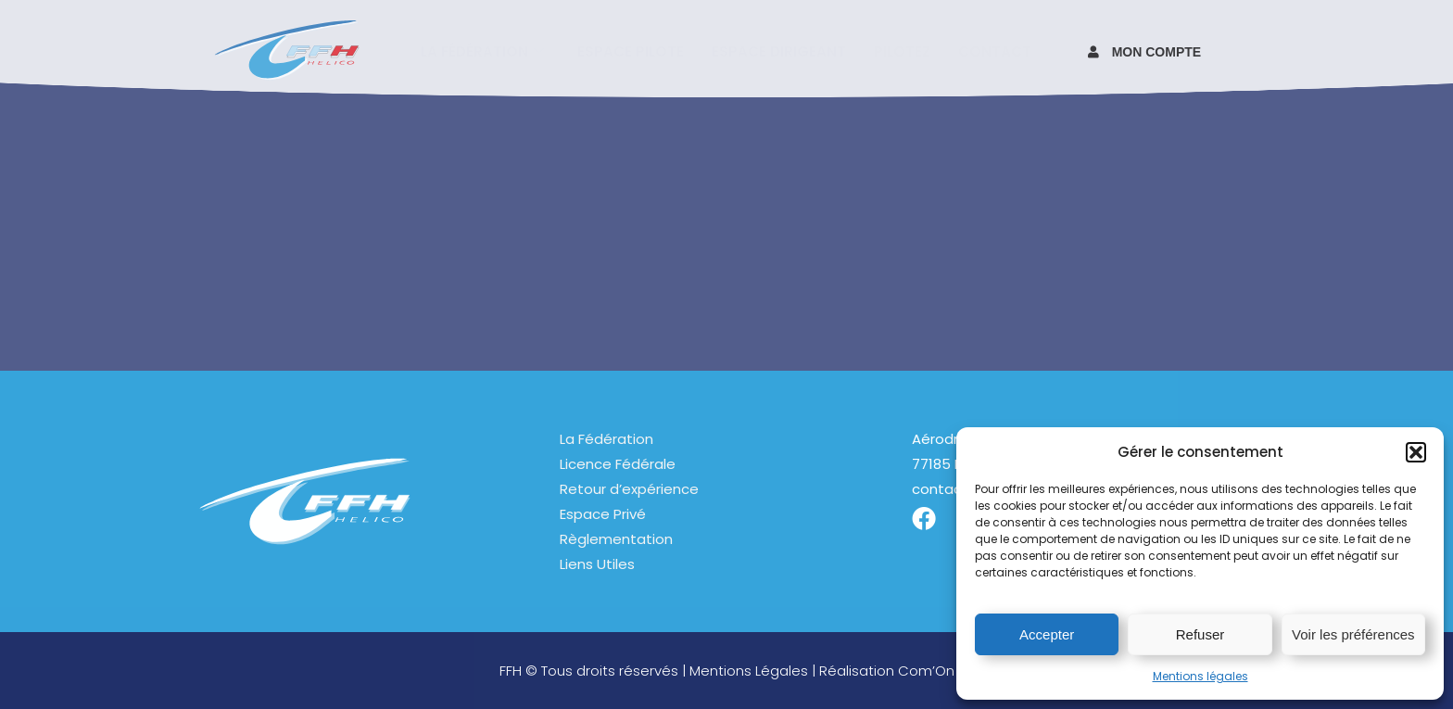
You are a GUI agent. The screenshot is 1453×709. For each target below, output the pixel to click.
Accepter (1046, 634)
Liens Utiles (597, 564)
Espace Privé (603, 514)
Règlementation (616, 539)
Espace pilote (630, 50)
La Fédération (606, 439)
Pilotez (902, 50)
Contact (994, 50)
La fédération (482, 50)
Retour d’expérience (629, 489)
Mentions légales (1200, 676)
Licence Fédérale (618, 464)
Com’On (926, 670)
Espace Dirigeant (779, 50)
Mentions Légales (748, 670)
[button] (1416, 452)
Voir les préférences (1353, 634)
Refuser (1200, 634)
